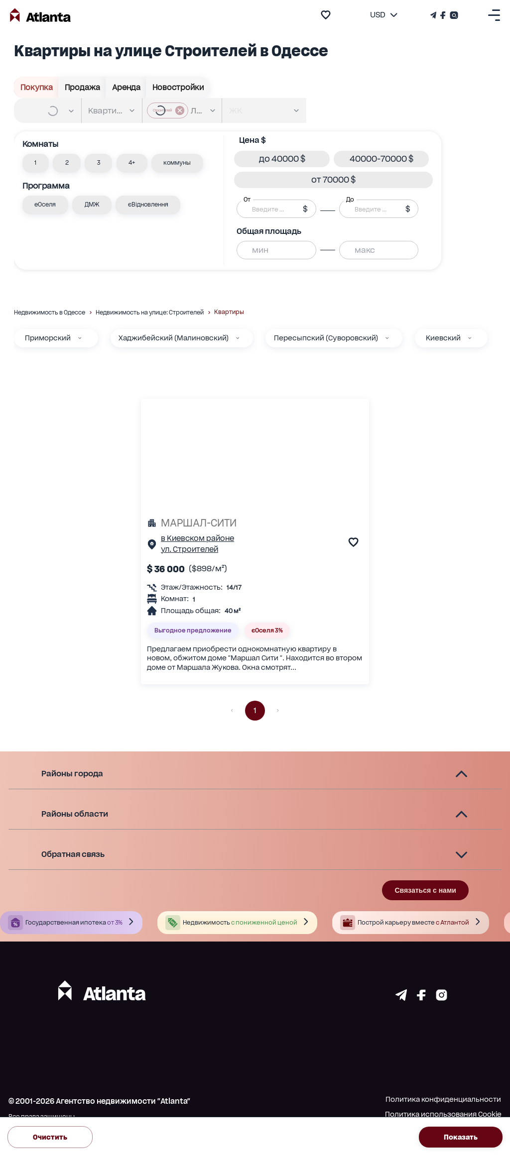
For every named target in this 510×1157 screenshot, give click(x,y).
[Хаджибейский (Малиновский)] (238, 338)
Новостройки (178, 87)
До (350, 199)
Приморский (48, 338)
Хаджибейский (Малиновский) (174, 338)
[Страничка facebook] (421, 998)
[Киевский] (470, 338)
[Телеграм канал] (434, 15)
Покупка (36, 87)
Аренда (126, 87)
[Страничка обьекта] (152, 546)
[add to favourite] (326, 14)
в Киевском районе (197, 538)
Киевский (443, 338)
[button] (35, 163)
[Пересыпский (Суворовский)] (387, 338)
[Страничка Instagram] (453, 15)
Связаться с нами (425, 890)
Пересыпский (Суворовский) (326, 338)
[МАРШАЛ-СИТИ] (255, 523)
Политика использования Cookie (443, 1114)
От (247, 199)
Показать (461, 1137)
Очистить (50, 1137)
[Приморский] (80, 338)
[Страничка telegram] (401, 998)
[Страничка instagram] (441, 998)
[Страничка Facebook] (443, 15)
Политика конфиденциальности (443, 1099)
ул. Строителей (189, 549)
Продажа (82, 87)
